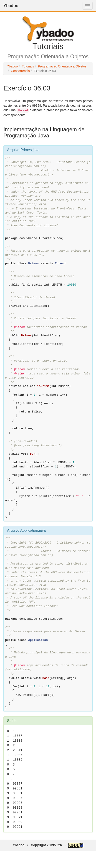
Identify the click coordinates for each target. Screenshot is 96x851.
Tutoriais (28, 66)
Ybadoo (10, 5)
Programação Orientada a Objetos (62, 66)
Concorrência (20, 71)
